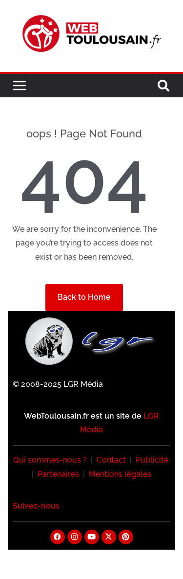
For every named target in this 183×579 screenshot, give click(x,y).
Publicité (152, 460)
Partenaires (58, 474)
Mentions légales (120, 474)
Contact (111, 460)
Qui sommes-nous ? (50, 460)
